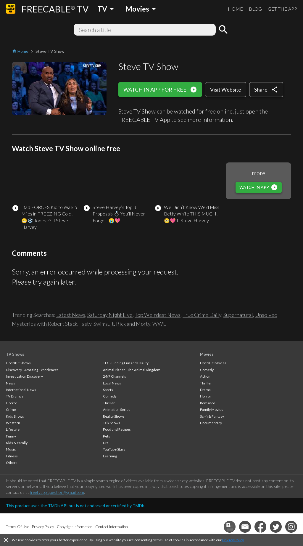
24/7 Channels (114, 376)
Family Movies (211, 409)
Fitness (12, 456)
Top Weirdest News (157, 315)
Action (205, 376)
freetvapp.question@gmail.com (57, 492)
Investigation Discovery (24, 376)
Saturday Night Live (110, 315)
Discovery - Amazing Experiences (32, 370)
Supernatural (238, 315)
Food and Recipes (117, 429)
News (10, 383)
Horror (11, 403)
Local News (112, 383)
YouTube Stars (114, 449)
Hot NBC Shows (18, 363)
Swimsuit (104, 323)
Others (11, 462)
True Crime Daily (202, 315)
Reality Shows (114, 416)
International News (21, 389)
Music (11, 449)
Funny (11, 436)
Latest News (70, 315)
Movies (207, 354)
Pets (106, 436)
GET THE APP (282, 9)
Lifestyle (13, 429)
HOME (235, 9)
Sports (108, 389)
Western (13, 423)
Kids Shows (15, 416)
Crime (11, 409)
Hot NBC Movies (213, 363)
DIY (105, 442)
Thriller (109, 403)
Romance (207, 403)
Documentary (211, 423)
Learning (110, 456)
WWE (159, 323)
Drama (205, 389)
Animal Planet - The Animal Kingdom (131, 370)
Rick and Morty (133, 323)
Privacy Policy (233, 540)
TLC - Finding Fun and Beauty (126, 363)
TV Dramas (14, 396)
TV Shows (15, 354)
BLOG (255, 9)
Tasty (85, 323)
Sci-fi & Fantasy (212, 416)
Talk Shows (111, 423)
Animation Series (116, 409)
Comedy (110, 396)
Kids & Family (17, 442)
